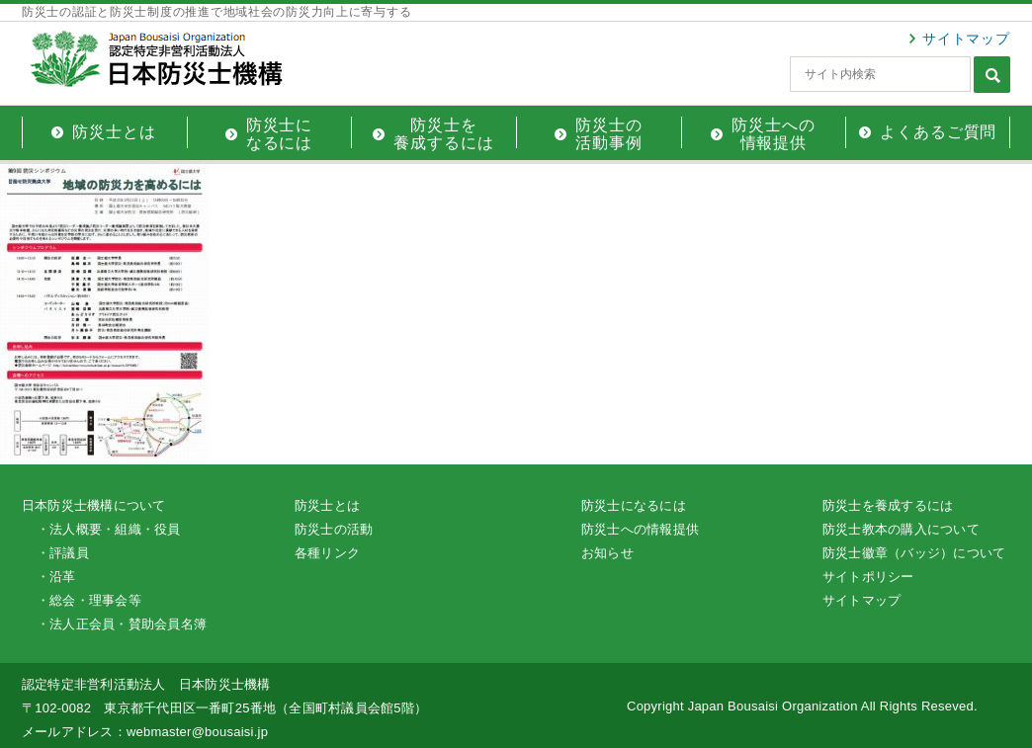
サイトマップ (966, 38)
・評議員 (63, 552)
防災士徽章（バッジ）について (913, 552)
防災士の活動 (334, 529)
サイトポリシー (868, 576)
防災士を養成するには (887, 505)
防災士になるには (633, 505)
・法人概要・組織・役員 (109, 529)
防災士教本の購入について (901, 529)
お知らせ (607, 552)
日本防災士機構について (94, 505)
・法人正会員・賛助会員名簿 (122, 624)
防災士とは (327, 505)
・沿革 (56, 576)
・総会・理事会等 (89, 600)
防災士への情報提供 (640, 529)
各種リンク (327, 552)
